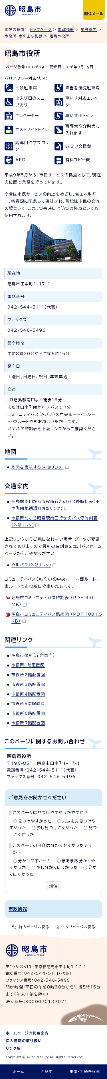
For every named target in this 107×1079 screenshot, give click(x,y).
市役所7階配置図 (28, 723)
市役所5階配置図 (28, 704)
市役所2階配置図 (28, 675)
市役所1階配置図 (28, 665)
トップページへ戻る (79, 927)
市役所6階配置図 (28, 713)
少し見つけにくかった (57, 828)
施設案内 (89, 29)
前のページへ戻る (34, 927)
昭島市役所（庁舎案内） (33, 655)
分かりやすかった (35, 861)
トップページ (41, 29)
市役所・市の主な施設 (24, 36)
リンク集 (13, 1048)
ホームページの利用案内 (27, 1033)
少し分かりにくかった (57, 867)
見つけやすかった (35, 821)
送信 (53, 886)
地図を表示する (40, 467)
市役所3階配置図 (28, 685)
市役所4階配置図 (28, 694)
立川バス (33, 565)
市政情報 (66, 29)
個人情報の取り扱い (24, 1041)
